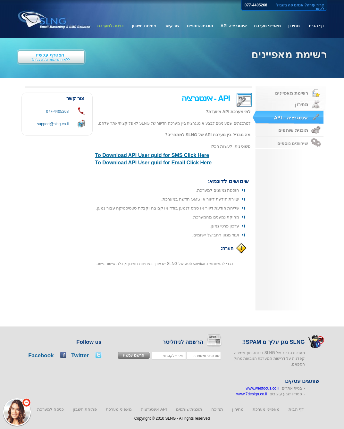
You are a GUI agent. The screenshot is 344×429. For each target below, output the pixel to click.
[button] (17, 412)
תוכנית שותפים (200, 25)
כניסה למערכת (110, 25)
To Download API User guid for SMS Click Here (152, 155)
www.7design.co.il (251, 394)
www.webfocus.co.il (262, 388)
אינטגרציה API (234, 25)
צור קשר (172, 25)
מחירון (294, 25)
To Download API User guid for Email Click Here (153, 162)
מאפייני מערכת (267, 25)
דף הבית (316, 25)
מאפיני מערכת (119, 409)
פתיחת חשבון (144, 25)
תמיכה (217, 409)
